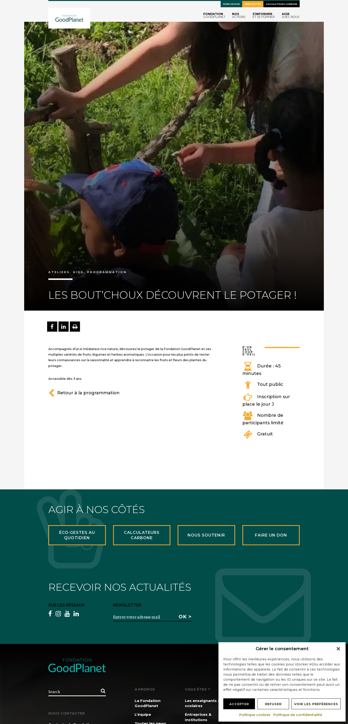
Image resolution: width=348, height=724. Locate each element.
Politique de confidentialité (298, 715)
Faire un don (231, 4)
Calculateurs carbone (281, 4)
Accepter (239, 704)
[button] (338, 648)
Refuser (273, 704)
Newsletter (253, 4)
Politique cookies (255, 715)
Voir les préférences (316, 704)
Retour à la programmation (84, 393)
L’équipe (143, 714)
